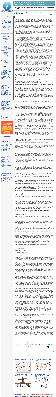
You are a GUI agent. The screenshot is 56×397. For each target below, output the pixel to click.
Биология (6, 39)
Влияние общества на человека (6, 145)
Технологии (9, 55)
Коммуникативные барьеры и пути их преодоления (6, 98)
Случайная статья (6, 22)
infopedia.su (16, 396)
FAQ (3, 28)
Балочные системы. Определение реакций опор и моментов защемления (6, 179)
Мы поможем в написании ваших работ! (6, 135)
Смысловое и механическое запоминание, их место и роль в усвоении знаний (6, 92)
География (8, 41)
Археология (5, 38)
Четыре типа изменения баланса (6, 112)
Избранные (22, 2)
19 (42, 344)
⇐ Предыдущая (29, 12)
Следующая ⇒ (46, 12)
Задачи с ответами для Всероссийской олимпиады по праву (6, 117)
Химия (5, 61)
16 (34, 344)
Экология (7, 62)
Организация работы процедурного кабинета (5, 87)
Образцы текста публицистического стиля (6, 108)
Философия (3, 59)
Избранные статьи (6, 21)
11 (20, 344)
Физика (9, 56)
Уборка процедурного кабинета (5, 170)
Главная (16, 2)
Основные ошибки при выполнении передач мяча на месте (43, 375)
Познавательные (40, 2)
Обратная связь (6, 27)
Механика (5, 51)
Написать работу (6, 29)
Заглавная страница (4, 20)
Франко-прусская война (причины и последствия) (6, 82)
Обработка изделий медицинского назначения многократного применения (6, 103)
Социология (8, 54)
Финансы (4, 60)
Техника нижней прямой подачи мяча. (5, 77)
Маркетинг (7, 47)
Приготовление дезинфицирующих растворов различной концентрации (6, 72)
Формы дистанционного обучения (24, 359)
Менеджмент (4, 50)
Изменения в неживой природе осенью (6, 165)
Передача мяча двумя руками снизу (43, 360)
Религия (6, 53)
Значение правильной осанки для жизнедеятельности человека (24, 375)
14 (28, 344)
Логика (5, 46)
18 (39, 344)
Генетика (7, 40)
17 (36, 344)
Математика (8, 48)
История (4, 45)
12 (23, 344)
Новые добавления (6, 26)
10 (17, 344)
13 (26, 344)
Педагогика (6, 52)
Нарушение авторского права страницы (42, 394)
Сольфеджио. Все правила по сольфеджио (6, 174)
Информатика (4, 44)
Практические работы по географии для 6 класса (5, 155)
